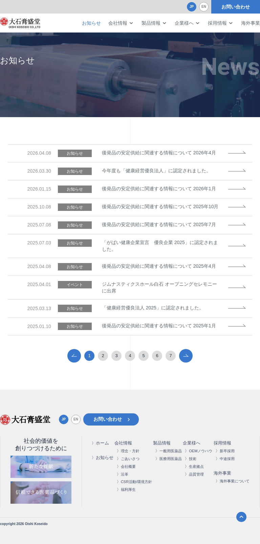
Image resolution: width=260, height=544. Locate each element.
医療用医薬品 (170, 459)
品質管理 (196, 474)
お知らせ (91, 23)
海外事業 (250, 23)
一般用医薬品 (170, 451)
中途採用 (227, 459)
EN (203, 6)
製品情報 (151, 23)
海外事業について (235, 481)
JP (192, 6)
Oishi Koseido (36, 524)
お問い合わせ (235, 6)
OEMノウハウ (200, 451)
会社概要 (128, 466)
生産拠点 (196, 466)
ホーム (102, 442)
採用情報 (217, 23)
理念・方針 (130, 451)
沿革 (124, 474)
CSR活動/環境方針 (136, 482)
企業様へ (184, 23)
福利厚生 (128, 489)
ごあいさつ (130, 459)
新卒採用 (227, 451)
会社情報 (117, 23)
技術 (192, 459)
